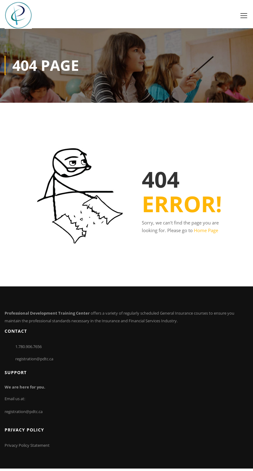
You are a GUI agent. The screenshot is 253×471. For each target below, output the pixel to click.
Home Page (206, 233)
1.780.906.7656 (28, 348)
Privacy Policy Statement (27, 447)
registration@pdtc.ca (34, 361)
